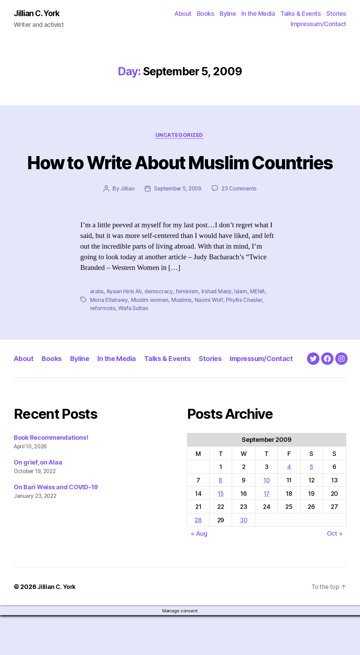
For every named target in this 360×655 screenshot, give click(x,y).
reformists (103, 334)
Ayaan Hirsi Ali (125, 317)
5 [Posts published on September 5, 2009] (312, 507)
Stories (336, 14)
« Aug (199, 573)
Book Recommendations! (51, 477)
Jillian (126, 214)
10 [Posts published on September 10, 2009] (267, 520)
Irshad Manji (217, 317)
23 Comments (240, 214)
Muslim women (149, 326)
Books (206, 14)
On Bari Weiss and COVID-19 (56, 527)
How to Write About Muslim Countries (180, 175)
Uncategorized (180, 136)
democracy (159, 317)
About (183, 14)
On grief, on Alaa (38, 502)
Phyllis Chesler (244, 326)
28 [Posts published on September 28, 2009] (198, 560)
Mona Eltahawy (109, 326)
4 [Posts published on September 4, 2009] (289, 507)
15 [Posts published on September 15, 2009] (220, 533)
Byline (228, 14)
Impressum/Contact (318, 24)
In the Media (258, 14)
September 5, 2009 (177, 214)
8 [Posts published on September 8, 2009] (220, 520)
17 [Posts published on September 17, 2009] (267, 533)
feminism (188, 317)
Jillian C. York (38, 14)
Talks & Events (300, 14)
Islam (242, 317)
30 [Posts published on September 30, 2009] (244, 560)
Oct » (334, 573)
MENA (259, 317)
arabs (97, 317)
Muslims (182, 326)
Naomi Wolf (209, 326)
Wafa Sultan (134, 334)
